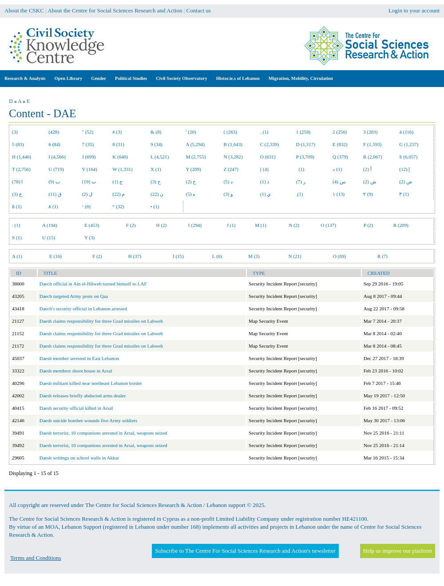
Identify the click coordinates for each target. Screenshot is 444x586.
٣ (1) (404, 194)
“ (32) (118, 206)
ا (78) (17, 181)
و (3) (228, 194)
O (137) (328, 225)
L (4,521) (160, 156)
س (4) (339, 181)
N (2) (294, 225)
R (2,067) (372, 156)
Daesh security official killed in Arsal (76, 408)
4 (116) (406, 132)
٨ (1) (53, 206)
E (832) (340, 144)
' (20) (191, 132)
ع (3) (17, 194)
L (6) (217, 256)
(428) (53, 132)
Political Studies (131, 78)
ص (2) (405, 181)
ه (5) (191, 194)
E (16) (55, 256)
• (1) (155, 206)
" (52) (88, 132)
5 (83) (18, 144)
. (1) (264, 132)
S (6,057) (408, 156)
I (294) (195, 225)
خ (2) (191, 181)
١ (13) (339, 194)
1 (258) (303, 132)
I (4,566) (57, 156)
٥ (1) (17, 206)
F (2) (131, 225)
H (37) (134, 256)
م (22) (118, 194)
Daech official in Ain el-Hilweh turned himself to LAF (93, 283)
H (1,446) (21, 156)
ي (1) (265, 194)
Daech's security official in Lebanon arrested (83, 308)
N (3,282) (233, 156)
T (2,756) (21, 169)
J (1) (230, 225)
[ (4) (264, 169)
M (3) (254, 256)
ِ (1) (299, 194)
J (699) (89, 156)
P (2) (368, 225)
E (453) (91, 225)
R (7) (382, 256)
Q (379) (340, 156)
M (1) (260, 225)
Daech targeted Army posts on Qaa (74, 296)
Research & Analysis (25, 78)
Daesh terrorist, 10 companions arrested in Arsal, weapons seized (103, 433)
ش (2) (369, 181)
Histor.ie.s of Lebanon (238, 78)
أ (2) (367, 169)
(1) (300, 169)
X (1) (156, 169)
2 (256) (340, 132)
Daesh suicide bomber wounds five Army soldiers (89, 420)
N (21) (295, 256)
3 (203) (370, 132)
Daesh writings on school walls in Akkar (79, 457)
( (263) (230, 132)
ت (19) (89, 181)
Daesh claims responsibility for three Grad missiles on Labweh (101, 321)
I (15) (178, 256)
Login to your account (414, 10)
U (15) (48, 237)
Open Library (69, 78)
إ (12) (404, 169)
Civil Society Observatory (181, 78)
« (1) (337, 169)
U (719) (56, 169)
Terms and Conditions (35, 557)
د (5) (228, 181)
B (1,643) (233, 144)
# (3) (117, 132)
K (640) (120, 156)
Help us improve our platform (397, 550)
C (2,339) (269, 144)
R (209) (400, 225)
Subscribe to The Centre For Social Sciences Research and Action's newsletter (245, 550)
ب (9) (54, 181)
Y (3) (89, 237)
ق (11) (55, 194)
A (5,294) (195, 144)
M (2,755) (196, 156)
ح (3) (156, 181)
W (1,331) (122, 169)
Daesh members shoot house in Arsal (76, 370)
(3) (15, 132)
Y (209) (193, 169)
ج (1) (117, 181)
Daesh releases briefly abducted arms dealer (83, 395)
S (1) (17, 237)
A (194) (49, 225)
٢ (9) (368, 194)
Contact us (198, 10)
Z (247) (231, 169)
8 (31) (118, 144)
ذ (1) (265, 181)
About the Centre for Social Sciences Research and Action (115, 10)
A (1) (17, 256)
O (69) (339, 256)
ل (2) (87, 194)
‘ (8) (86, 206)
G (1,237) (408, 144)
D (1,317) (305, 144)
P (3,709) (305, 156)
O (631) (268, 156)
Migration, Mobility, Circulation (301, 78)
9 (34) (157, 144)
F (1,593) (372, 144)
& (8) (156, 132)
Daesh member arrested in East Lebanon (79, 358)
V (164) (90, 169)
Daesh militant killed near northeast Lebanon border (91, 383)
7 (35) (88, 144)
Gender (98, 78)
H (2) (161, 225)
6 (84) (54, 144)
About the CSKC (24, 10)
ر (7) (300, 181)
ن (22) (157, 194)
